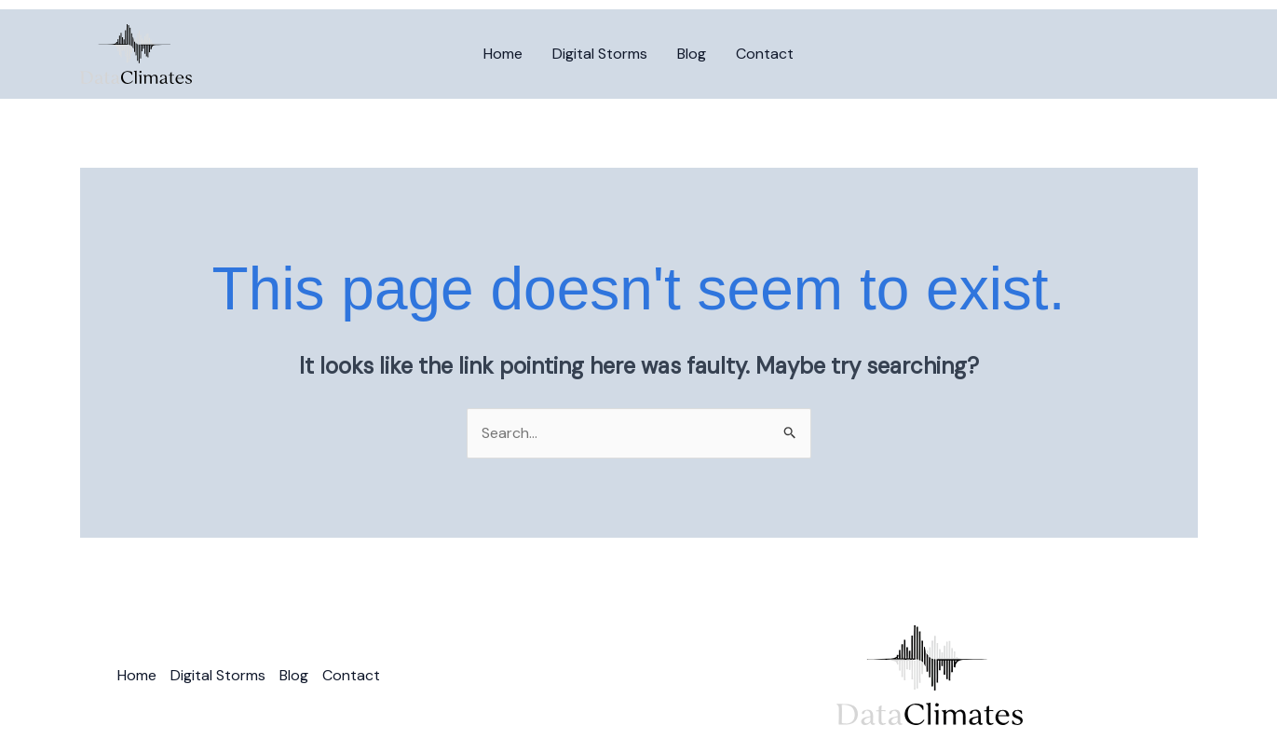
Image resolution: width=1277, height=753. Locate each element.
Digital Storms (599, 53)
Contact (765, 53)
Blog (691, 53)
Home (503, 53)
